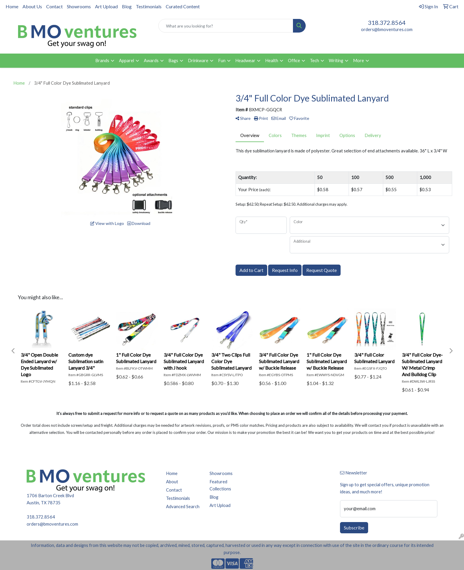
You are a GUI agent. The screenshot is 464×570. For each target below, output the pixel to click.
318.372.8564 (387, 22)
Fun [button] (221, 60)
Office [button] (294, 60)
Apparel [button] (126, 60)
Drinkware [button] (198, 60)
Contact (54, 6)
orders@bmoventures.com (387, 29)
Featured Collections (220, 485)
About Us (32, 6)
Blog (127, 6)
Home (12, 6)
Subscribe (354, 527)
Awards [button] (151, 60)
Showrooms (79, 6)
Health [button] (271, 60)
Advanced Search (182, 506)
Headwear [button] (245, 60)
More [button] (358, 60)
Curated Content (183, 6)
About (172, 481)
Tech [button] (314, 60)
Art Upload (106, 6)
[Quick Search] (226, 26)
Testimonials (149, 6)
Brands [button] (102, 60)
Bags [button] (173, 60)
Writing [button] (336, 60)
